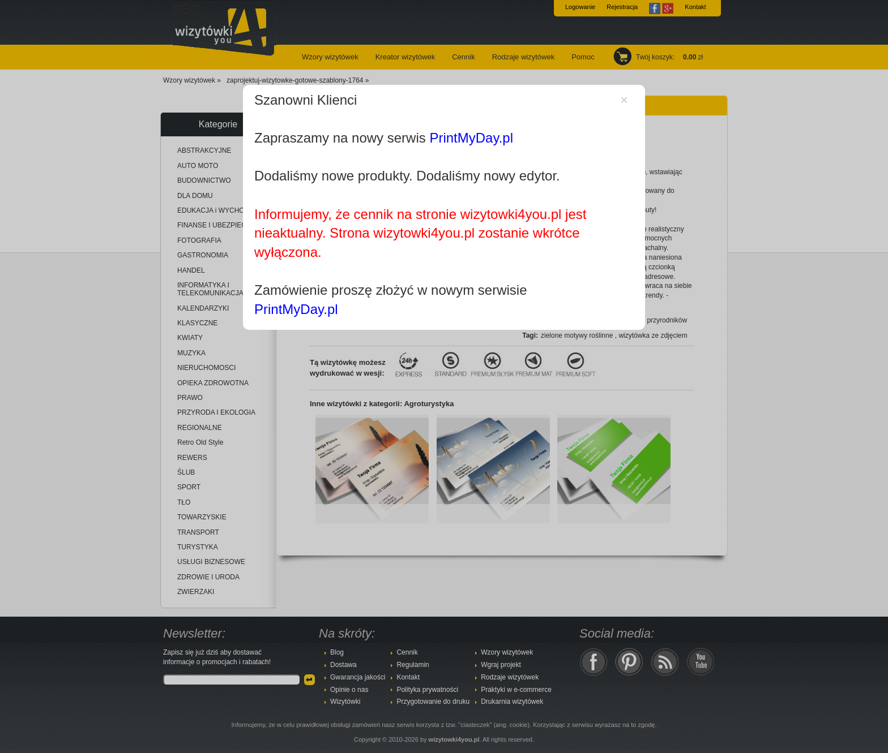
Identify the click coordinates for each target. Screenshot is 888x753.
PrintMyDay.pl (471, 137)
